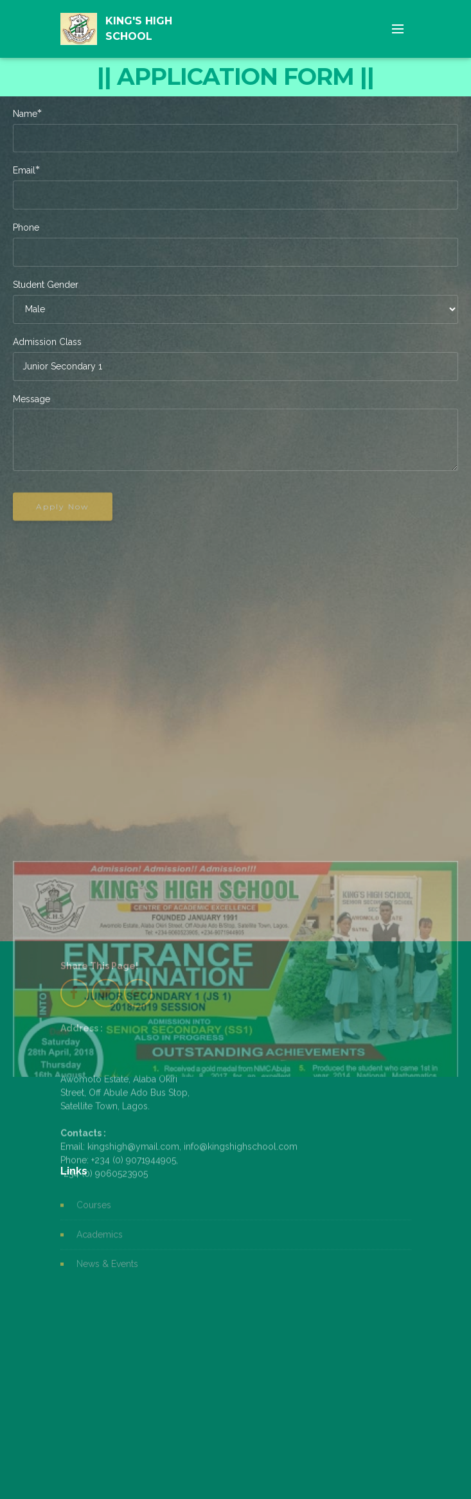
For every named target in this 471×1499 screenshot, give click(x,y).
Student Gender (45, 284)
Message (31, 399)
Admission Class (47, 342)
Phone (26, 227)
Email (24, 170)
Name (25, 113)
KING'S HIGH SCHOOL (138, 28)
